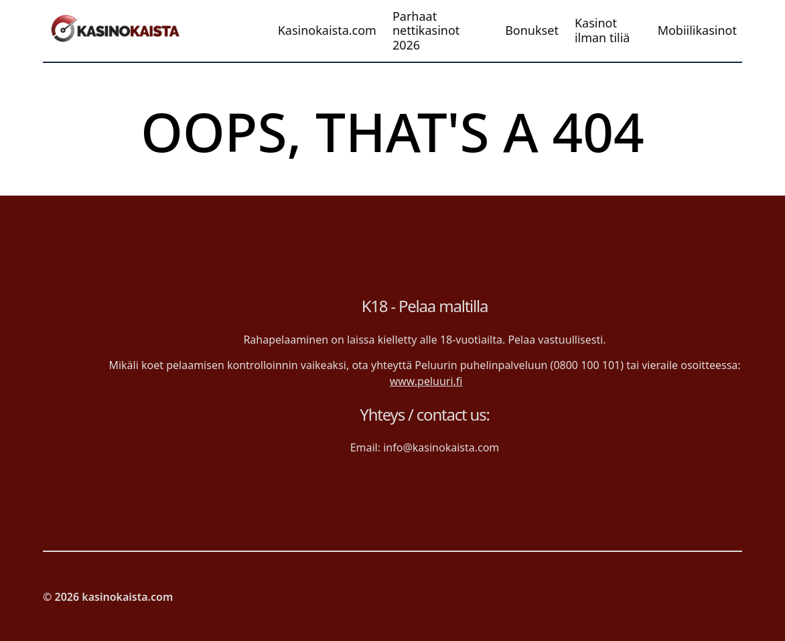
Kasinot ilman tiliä (602, 30)
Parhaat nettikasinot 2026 (425, 31)
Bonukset (532, 30)
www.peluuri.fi (426, 381)
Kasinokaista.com (327, 30)
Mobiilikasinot (697, 30)
